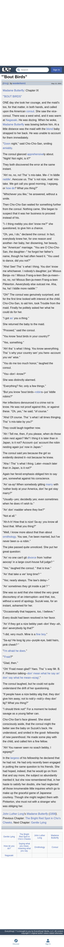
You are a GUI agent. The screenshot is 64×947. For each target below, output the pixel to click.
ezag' (36, 677)
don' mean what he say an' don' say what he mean (31, 675)
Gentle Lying (38, 822)
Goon (7, 143)
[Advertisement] (32, 33)
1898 (53, 813)
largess (14, 758)
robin (38, 392)
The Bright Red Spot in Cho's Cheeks (24, 836)
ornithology (9, 536)
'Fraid (7, 656)
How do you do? (9, 847)
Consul (55, 847)
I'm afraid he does (14, 650)
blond (49, 128)
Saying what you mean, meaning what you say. (24, 847)
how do (10, 188)
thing (5, 83)
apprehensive (35, 154)
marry (49, 484)
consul (30, 111)
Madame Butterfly (13, 90)
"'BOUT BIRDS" (12, 96)
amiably (7, 148)
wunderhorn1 (19, 83)
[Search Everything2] (32, 69)
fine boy (41, 634)
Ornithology (39, 847)
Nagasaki (11, 120)
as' (11, 318)
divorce (31, 557)
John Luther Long (13, 813)
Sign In (56, 70)
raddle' (7, 179)
